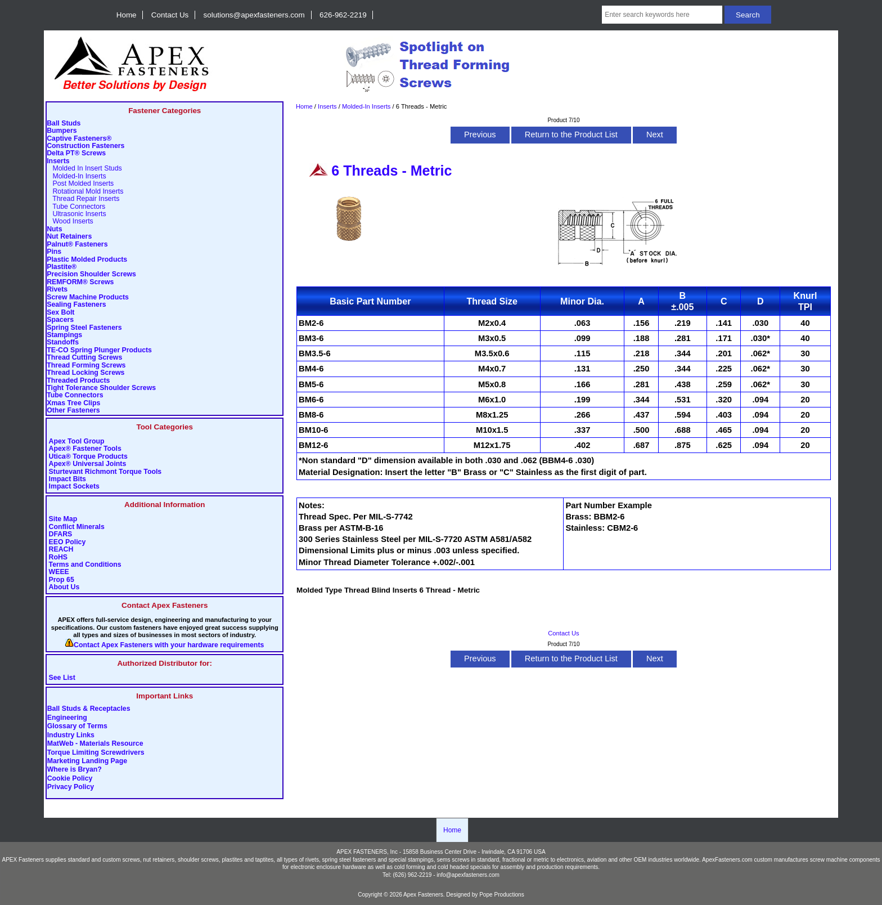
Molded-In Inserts (366, 106)
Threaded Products (78, 380)
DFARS (61, 534)
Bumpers (61, 131)
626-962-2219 (343, 15)
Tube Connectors (76, 206)
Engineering (67, 718)
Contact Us (169, 15)
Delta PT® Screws (76, 153)
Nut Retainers (69, 236)
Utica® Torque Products (88, 456)
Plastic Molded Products (87, 259)
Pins (54, 252)
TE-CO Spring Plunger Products (99, 350)
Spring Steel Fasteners (84, 327)
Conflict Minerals (77, 527)
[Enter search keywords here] (662, 15)
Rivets (57, 289)
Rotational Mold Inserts (85, 191)
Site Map (63, 519)
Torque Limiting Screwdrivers (96, 752)
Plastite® (61, 267)
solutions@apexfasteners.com (254, 15)
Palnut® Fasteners (77, 244)
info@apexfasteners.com (468, 875)
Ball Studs (63, 123)
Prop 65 (61, 580)
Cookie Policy (70, 778)
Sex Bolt (60, 312)
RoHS (58, 557)
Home (126, 15)
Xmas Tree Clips (73, 403)
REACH (61, 549)
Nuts (54, 229)
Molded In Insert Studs (84, 168)
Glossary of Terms (77, 727)
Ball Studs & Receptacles (88, 709)
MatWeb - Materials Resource (95, 744)
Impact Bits (67, 479)
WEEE (59, 572)
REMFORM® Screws (80, 282)
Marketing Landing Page (87, 761)
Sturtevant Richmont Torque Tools (105, 472)
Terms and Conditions (85, 564)
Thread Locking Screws (85, 373)
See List (62, 678)
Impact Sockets (74, 486)
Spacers (60, 320)
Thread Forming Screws (86, 365)
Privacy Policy (70, 787)
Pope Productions (501, 894)
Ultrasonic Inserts (76, 214)
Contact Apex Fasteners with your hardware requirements (169, 645)
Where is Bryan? (74, 770)
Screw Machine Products (88, 297)
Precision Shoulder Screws (91, 274)
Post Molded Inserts (80, 183)
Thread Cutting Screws (84, 357)
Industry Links (70, 735)
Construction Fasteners (85, 146)
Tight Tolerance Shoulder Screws (101, 388)
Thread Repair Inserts (83, 199)
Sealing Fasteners (76, 304)
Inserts (327, 106)
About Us (64, 587)
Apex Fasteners (423, 894)
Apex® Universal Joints (88, 464)
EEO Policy (67, 542)
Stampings (64, 335)
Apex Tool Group (77, 441)
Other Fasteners (73, 410)
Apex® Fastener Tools (85, 448)
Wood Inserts (70, 221)
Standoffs (63, 342)
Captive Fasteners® (79, 138)
